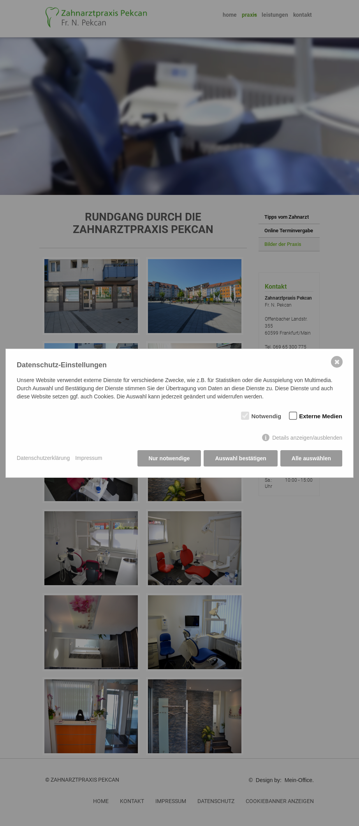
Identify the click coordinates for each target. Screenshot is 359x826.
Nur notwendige (169, 458)
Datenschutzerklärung (43, 458)
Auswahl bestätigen (240, 458)
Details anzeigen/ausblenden (307, 438)
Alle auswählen (311, 458)
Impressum (88, 458)
